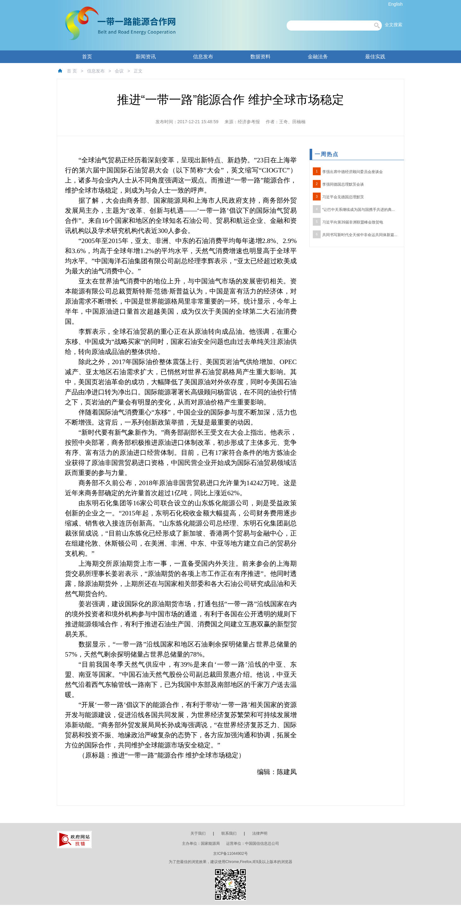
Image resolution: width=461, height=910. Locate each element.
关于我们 (198, 833)
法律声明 (259, 833)
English (395, 4)
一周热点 (327, 154)
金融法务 (318, 56)
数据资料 (260, 56)
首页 (87, 56)
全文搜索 (393, 24)
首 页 (72, 70)
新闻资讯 (146, 56)
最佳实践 (375, 56)
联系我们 (228, 833)
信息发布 (203, 56)
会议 (119, 70)
